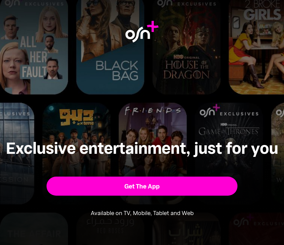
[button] (142, 186)
